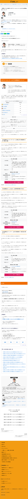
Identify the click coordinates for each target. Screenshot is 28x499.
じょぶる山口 (5, 106)
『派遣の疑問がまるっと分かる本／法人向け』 (9, 28)
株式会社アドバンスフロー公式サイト (8, 401)
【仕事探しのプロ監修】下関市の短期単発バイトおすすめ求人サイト (13, 355)
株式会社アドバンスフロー (8, 21)
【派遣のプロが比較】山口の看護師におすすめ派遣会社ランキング (13, 371)
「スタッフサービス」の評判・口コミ (10, 184)
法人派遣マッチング (4, 22)
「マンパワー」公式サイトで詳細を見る (14, 274)
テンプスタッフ (5, 112)
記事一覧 (3, 439)
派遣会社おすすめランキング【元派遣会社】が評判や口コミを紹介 (12, 58)
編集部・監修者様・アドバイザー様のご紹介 (8, 454)
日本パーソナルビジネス (7, 110)
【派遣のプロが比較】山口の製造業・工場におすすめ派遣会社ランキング (14, 369)
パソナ (4, 114)
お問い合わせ (3, 441)
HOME (14, 495)
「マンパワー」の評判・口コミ (9, 277)
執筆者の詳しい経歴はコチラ (21, 398)
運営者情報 (3, 437)
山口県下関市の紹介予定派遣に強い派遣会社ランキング (11, 360)
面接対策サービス (4, 470)
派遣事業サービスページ (5, 464)
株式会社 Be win (14, 221)
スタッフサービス (6, 104)
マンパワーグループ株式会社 (15, 266)
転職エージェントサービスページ (6, 466)
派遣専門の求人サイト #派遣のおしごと (7, 462)
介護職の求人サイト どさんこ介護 (6, 468)
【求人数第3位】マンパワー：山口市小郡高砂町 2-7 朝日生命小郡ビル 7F (14, 71)
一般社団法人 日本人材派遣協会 (6, 456)
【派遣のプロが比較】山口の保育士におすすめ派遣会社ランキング (13, 362)
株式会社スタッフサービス (15, 173)
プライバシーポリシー (5, 443)
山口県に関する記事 (15, 411)
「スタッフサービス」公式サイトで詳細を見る (14, 182)
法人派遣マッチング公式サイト (17, 401)
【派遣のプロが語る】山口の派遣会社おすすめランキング (11, 358)
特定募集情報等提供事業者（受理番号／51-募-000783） (9, 452)
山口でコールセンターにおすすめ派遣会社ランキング (10, 66)
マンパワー (5, 108)
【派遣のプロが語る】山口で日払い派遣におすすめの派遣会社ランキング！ (14, 353)
